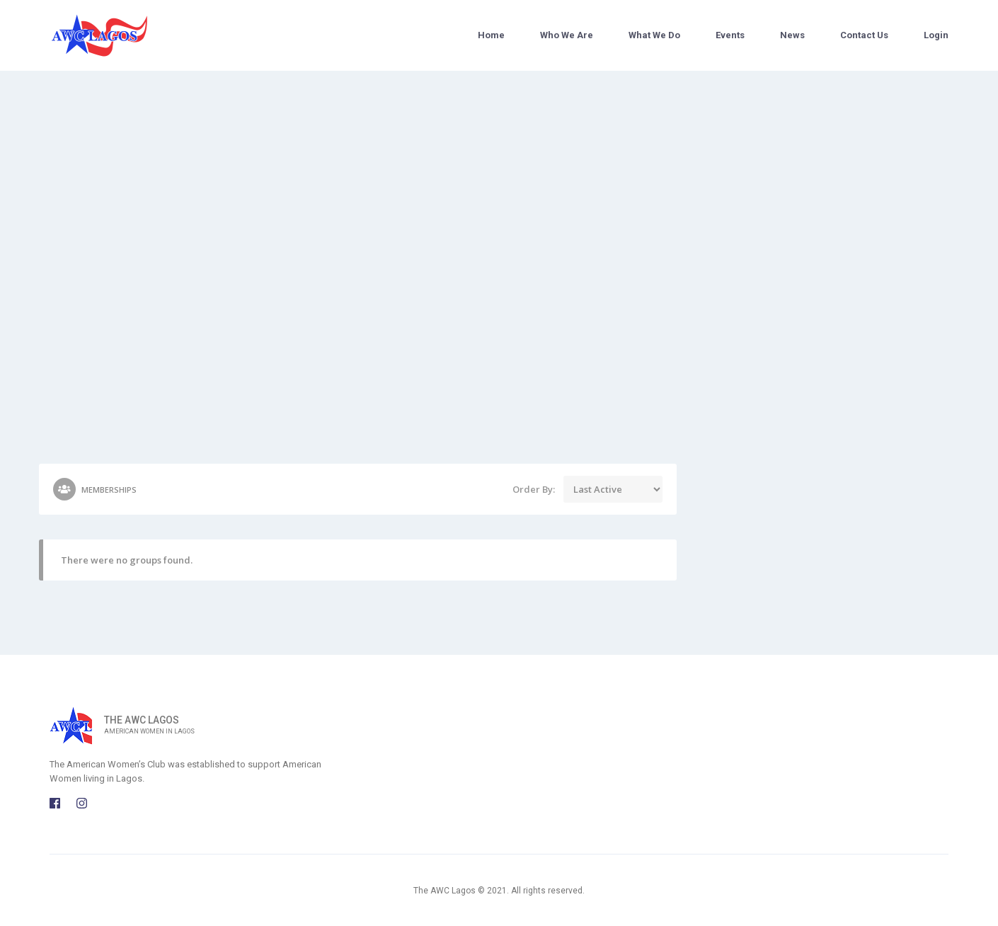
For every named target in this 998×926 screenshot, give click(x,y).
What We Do (654, 35)
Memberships (95, 489)
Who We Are (566, 35)
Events (730, 35)
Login (936, 35)
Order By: (533, 489)
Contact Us (864, 35)
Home (491, 35)
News (792, 35)
